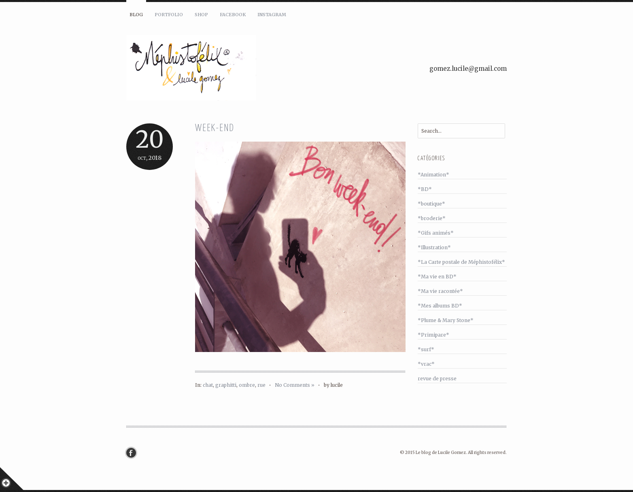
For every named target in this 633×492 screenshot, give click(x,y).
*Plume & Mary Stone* (446, 320)
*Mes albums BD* (440, 306)
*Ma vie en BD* (437, 277)
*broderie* (432, 218)
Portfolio (169, 14)
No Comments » (294, 385)
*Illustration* (434, 247)
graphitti (225, 385)
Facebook (233, 14)
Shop (201, 14)
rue (261, 385)
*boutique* (431, 204)
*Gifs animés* (436, 233)
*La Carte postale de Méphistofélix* (461, 262)
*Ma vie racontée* (440, 291)
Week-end (214, 128)
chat (208, 385)
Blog (136, 14)
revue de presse (437, 378)
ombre (247, 385)
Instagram (271, 14)
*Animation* (433, 175)
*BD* (425, 189)
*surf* (426, 349)
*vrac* (426, 364)
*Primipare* (433, 335)
